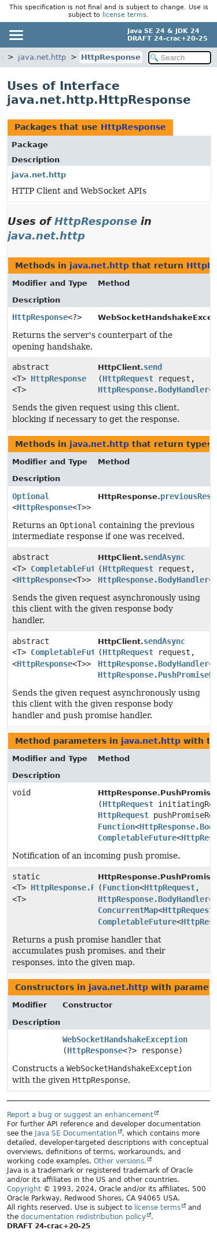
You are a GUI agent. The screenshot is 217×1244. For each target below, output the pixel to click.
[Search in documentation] (180, 57)
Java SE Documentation (76, 1133)
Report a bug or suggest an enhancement (80, 1115)
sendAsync (164, 557)
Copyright (24, 1189)
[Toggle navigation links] (15, 35)
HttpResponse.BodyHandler (153, 389)
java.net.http (42, 57)
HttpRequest (127, 378)
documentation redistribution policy (83, 1217)
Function (116, 826)
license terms (124, 15)
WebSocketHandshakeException (124, 1039)
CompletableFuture (70, 568)
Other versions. (120, 1161)
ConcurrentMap (128, 910)
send (153, 367)
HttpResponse (111, 57)
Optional (30, 496)
